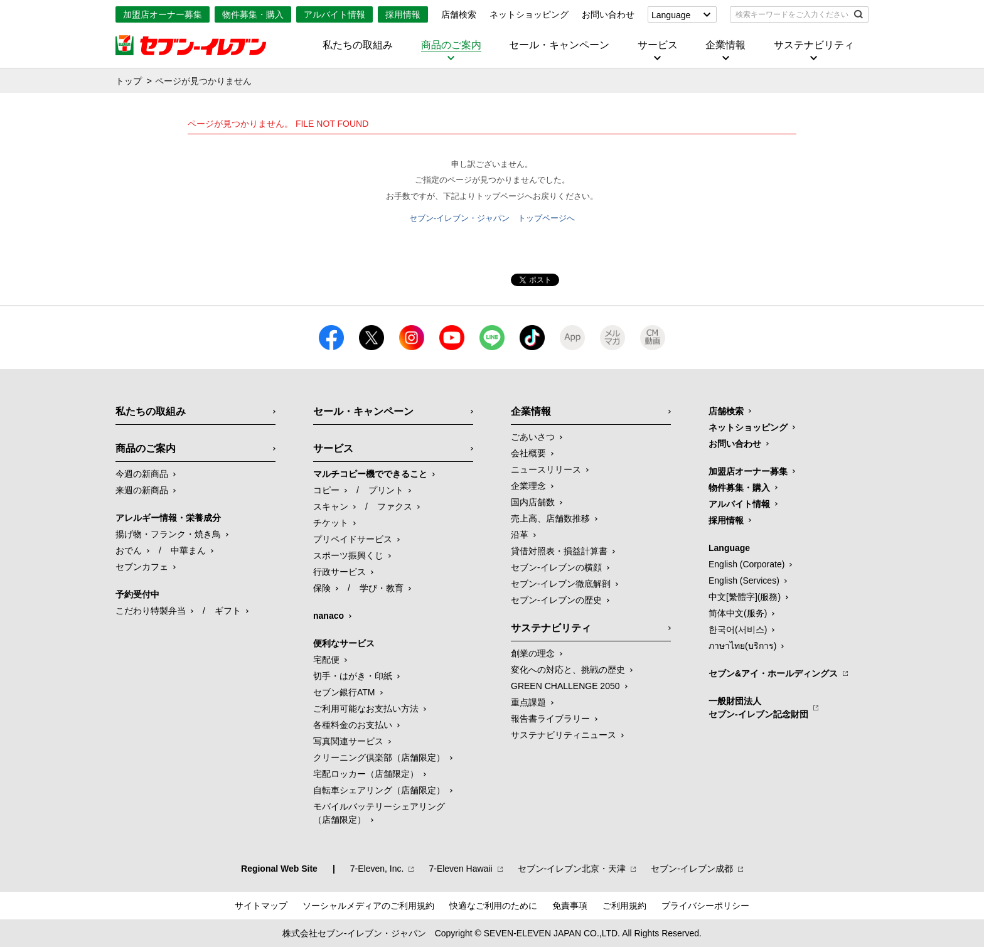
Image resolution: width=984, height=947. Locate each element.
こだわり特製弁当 (150, 611)
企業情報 (725, 45)
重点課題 (528, 702)
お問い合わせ (608, 14)
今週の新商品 (141, 474)
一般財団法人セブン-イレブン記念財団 (758, 707)
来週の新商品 (141, 490)
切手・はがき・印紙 (352, 676)
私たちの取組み (358, 45)
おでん (128, 550)
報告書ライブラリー (550, 719)
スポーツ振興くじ (348, 555)
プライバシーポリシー (705, 906)
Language (670, 15)
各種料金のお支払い (352, 725)
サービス (658, 45)
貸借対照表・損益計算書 (559, 551)
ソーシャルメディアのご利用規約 (368, 906)
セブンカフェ (141, 567)
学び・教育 (382, 588)
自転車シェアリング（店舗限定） (379, 790)
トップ (128, 81)
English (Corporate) (746, 564)
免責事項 (569, 906)
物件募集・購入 (253, 14)
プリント (386, 490)
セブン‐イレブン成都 (692, 869)
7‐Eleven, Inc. (377, 869)
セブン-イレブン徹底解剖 (561, 584)
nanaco (328, 616)
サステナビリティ (814, 45)
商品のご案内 (451, 45)
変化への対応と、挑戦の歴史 (568, 670)
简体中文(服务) (738, 613)
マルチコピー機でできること (370, 474)
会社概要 (528, 453)
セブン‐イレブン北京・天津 (572, 869)
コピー (326, 490)
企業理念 (528, 486)
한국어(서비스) (738, 629)
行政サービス (339, 572)
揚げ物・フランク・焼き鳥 (168, 534)
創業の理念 (533, 653)
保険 (322, 588)
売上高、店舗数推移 (550, 518)
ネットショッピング (529, 14)
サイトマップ (261, 906)
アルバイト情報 (334, 14)
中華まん (188, 550)
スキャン (330, 506)
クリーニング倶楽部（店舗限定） (379, 757)
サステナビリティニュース (563, 735)
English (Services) (744, 580)
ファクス (394, 506)
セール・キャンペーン (559, 45)
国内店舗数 (533, 502)
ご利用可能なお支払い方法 (366, 709)
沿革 (519, 535)
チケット (330, 523)
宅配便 (326, 660)
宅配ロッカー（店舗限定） (366, 774)
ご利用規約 (624, 906)
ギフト (228, 611)
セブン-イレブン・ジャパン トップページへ (492, 218)
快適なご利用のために (493, 906)
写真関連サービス (348, 741)
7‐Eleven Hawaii (460, 869)
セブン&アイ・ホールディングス (773, 673)
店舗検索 (458, 14)
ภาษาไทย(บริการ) (742, 646)
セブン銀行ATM (344, 692)
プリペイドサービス (352, 539)
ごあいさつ (533, 437)
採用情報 (402, 14)
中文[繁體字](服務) (745, 597)
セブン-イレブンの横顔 (556, 567)
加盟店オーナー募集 (162, 14)
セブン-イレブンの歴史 (556, 600)
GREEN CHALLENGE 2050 (565, 686)
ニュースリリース (546, 469)
